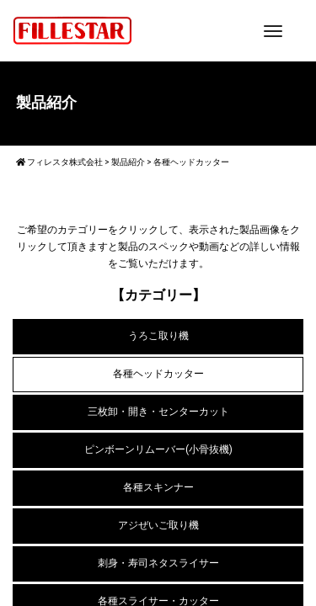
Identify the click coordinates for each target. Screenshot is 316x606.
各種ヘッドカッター (158, 374)
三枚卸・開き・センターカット (158, 411)
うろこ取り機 (158, 336)
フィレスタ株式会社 (59, 162)
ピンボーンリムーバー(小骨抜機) (158, 449)
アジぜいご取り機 (158, 525)
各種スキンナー (158, 487)
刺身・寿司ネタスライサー (158, 563)
